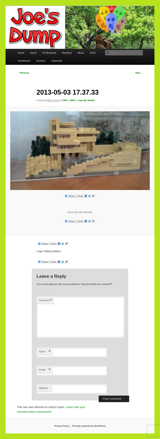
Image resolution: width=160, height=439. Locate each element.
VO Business (49, 52)
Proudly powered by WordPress (89, 426)
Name (44, 351)
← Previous (23, 73)
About (33, 52)
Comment (45, 300)
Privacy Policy (61, 426)
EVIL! (93, 52)
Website (43, 388)
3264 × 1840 (68, 100)
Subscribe (56, 60)
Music (81, 52)
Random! (67, 52)
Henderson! (24, 60)
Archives (41, 60)
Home (21, 52)
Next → (139, 73)
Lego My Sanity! (86, 100)
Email (44, 370)
